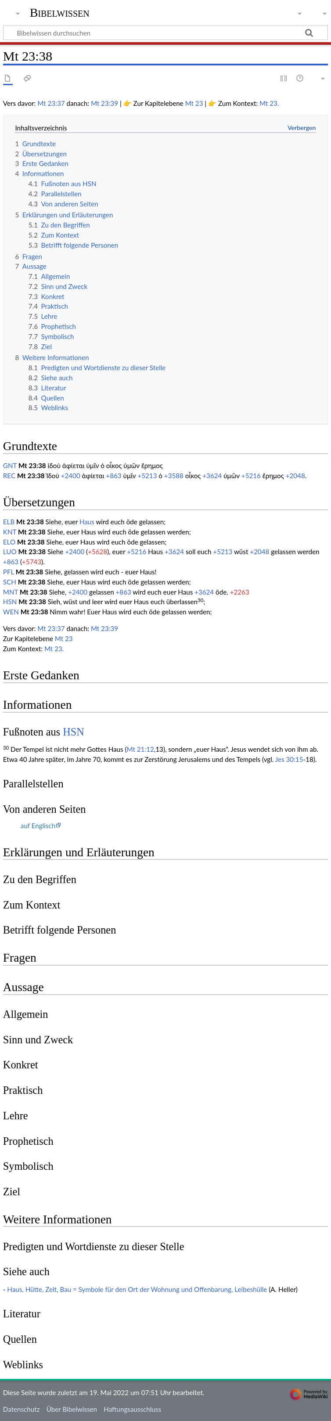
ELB (8, 522)
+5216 (251, 476)
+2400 (70, 476)
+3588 (173, 476)
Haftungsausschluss (132, 1409)
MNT (10, 592)
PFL (8, 572)
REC (9, 476)
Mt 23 (194, 103)
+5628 (97, 551)
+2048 (295, 476)
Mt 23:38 (32, 465)
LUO (10, 551)
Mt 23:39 (104, 103)
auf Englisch (38, 826)
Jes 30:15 (289, 759)
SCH (9, 582)
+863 (113, 476)
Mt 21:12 (140, 749)
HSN (10, 602)
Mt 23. (269, 103)
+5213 (147, 476)
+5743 (31, 562)
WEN (11, 612)
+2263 (239, 592)
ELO (9, 542)
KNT (9, 532)
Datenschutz (21, 1409)
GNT (10, 465)
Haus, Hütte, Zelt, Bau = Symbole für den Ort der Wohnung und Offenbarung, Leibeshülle (137, 1289)
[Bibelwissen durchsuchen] (165, 32)
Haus (86, 522)
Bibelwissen (60, 13)
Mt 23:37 (51, 103)
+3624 (212, 476)
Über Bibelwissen (72, 1409)
